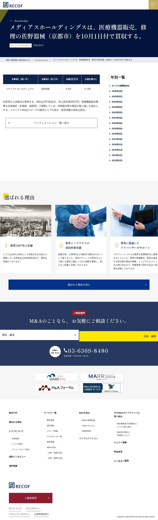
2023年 (117, 107)
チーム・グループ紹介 (21, 447)
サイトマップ (15, 501)
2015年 (117, 150)
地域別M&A (86, 434)
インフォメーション (47, 60)
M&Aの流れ (51, 450)
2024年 (117, 102)
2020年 (117, 123)
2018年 (117, 134)
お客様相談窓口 (41, 507)
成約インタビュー (17, 452)
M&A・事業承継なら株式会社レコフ (20, 60)
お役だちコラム (88, 428)
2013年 (117, 160)
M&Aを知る (84, 417)
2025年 (117, 96)
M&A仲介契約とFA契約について (123, 436)
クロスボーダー (53, 439)
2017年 (117, 139)
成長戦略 (50, 428)
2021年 (117, 118)
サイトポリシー (33, 501)
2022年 (117, 112)
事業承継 (50, 423)
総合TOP (13, 417)
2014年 (117, 155)
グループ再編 (52, 434)
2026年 (117, 91)
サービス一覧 (50, 417)
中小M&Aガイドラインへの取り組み (127, 419)
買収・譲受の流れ (55, 461)
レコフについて (16, 430)
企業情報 (15, 436)
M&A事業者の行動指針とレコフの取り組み (127, 427)
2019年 (117, 128)
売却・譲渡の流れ (55, 455)
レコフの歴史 (17, 441)
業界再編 (50, 445)
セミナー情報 (120, 444)
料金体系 (118, 450)
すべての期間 (120, 86)
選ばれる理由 (15, 423)
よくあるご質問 (121, 457)
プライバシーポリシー (19, 507)
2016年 (117, 144)
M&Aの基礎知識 (88, 423)
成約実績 (13, 459)
